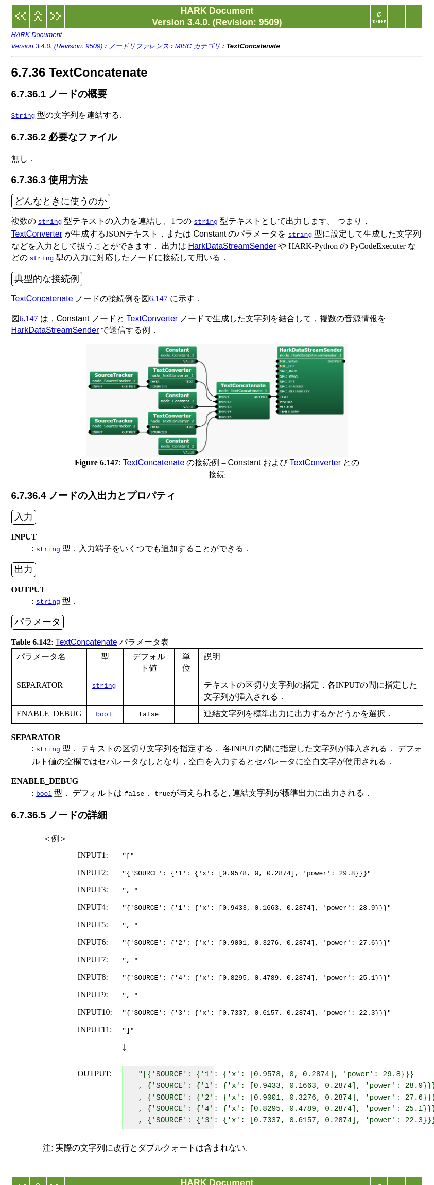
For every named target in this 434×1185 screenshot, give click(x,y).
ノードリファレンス (139, 46)
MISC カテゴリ (197, 46)
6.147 (158, 294)
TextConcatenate (42, 294)
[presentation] (124, 1026)
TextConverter (37, 231)
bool (104, 707)
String (23, 115)
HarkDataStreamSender (232, 243)
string (50, 220)
